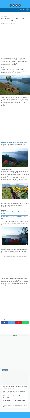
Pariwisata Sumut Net (16, 416)
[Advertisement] (15, 41)
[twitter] (13, 5)
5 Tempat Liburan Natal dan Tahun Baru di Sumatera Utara (14, 215)
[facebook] (10, 5)
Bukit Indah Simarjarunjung (7, 142)
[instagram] (19, 5)
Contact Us (9, 413)
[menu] (2, 9)
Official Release (15, 413)
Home (4, 413)
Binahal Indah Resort (6, 68)
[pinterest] (18, 322)
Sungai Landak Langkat (21, 142)
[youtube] (16, 5)
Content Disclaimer (23, 413)
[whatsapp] (25, 322)
